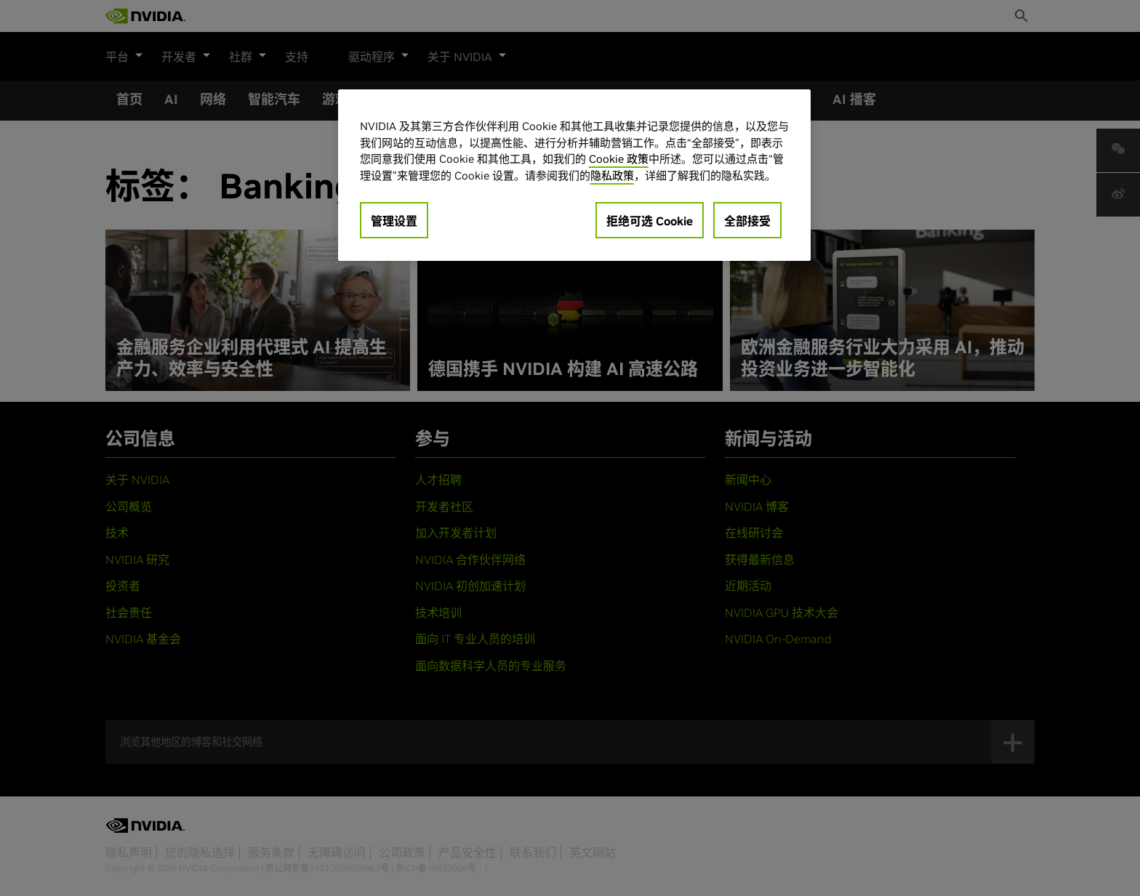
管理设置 (394, 221)
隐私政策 (612, 175)
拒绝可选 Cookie (649, 221)
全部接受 (747, 221)
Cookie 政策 (619, 159)
